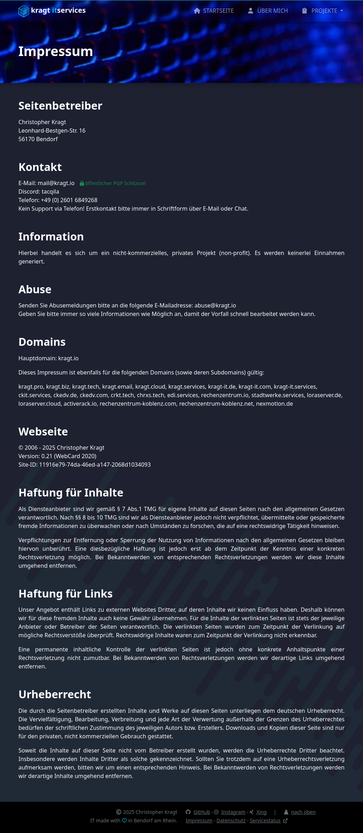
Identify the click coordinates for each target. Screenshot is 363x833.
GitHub (198, 812)
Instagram (229, 812)
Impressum (199, 820)
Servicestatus (269, 820)
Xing (258, 812)
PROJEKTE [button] (320, 11)
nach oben (299, 812)
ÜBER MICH (268, 11)
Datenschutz (231, 820)
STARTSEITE (214, 11)
